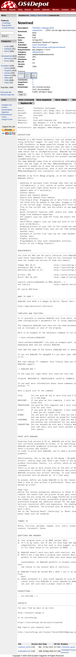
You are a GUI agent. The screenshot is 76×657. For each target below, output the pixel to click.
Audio (6, 46)
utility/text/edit (38, 52)
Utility (6, 80)
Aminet (4, 107)
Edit (45, 15)
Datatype (8, 49)
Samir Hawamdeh (39, 45)
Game (6, 68)
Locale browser (8, 28)
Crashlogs (5, 23)
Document (8, 58)
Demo (6, 51)
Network (7, 75)
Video (6, 83)
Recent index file (7, 95)
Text (39, 15)
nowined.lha (37, 30)
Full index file (6, 92)
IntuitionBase (7, 110)
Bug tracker (6, 25)
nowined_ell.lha (24, 647)
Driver (6, 61)
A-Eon (4, 117)
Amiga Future (7, 119)
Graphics (8, 70)
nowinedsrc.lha (24, 651)
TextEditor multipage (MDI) (43, 28)
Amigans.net (7, 105)
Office (6, 78)
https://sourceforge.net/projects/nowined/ (48, 47)
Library (7, 73)
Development (6, 56)
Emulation (5, 66)
